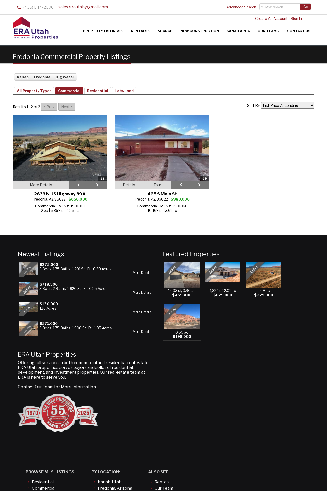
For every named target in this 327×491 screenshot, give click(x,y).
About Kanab (167, 411)
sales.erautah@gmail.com (83, 7)
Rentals (140, 31)
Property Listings (103, 31)
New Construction (199, 31)
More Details (97, 274)
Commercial (69, 88)
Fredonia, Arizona (115, 398)
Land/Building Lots (50, 404)
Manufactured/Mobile (53, 411)
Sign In (293, 18)
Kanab (23, 75)
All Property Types (34, 88)
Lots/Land (124, 88)
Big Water (65, 75)
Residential (97, 88)
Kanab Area (238, 31)
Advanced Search (241, 7)
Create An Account (269, 18)
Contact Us (298, 31)
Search (165, 31)
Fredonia (42, 75)
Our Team (268, 31)
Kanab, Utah (109, 392)
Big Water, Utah (113, 404)
